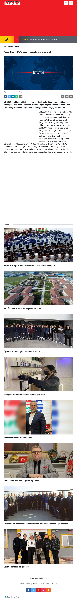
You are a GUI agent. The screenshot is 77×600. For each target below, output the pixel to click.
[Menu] (66, 3)
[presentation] (11, 39)
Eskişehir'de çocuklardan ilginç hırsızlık (43, 39)
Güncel (17, 47)
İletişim (35, 584)
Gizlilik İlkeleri (44, 584)
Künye (28, 584)
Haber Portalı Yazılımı (14, 597)
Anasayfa (8, 47)
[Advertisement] (38, 21)
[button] (62, 96)
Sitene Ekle (54, 584)
